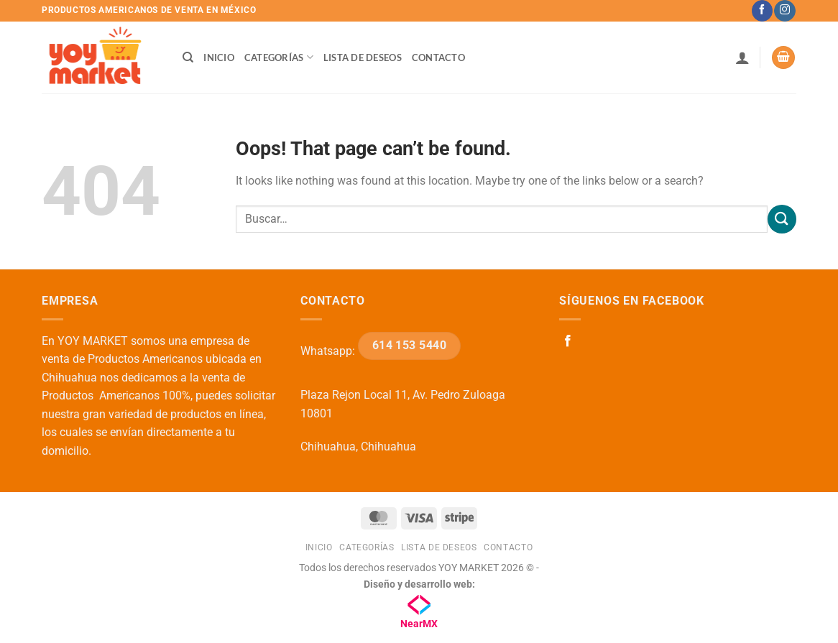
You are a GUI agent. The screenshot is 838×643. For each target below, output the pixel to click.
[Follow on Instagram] (784, 11)
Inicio (218, 57)
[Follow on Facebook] (762, 11)
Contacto (438, 57)
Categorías (278, 57)
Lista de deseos (362, 57)
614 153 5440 (409, 345)
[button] (742, 57)
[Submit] (782, 219)
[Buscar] (188, 57)
